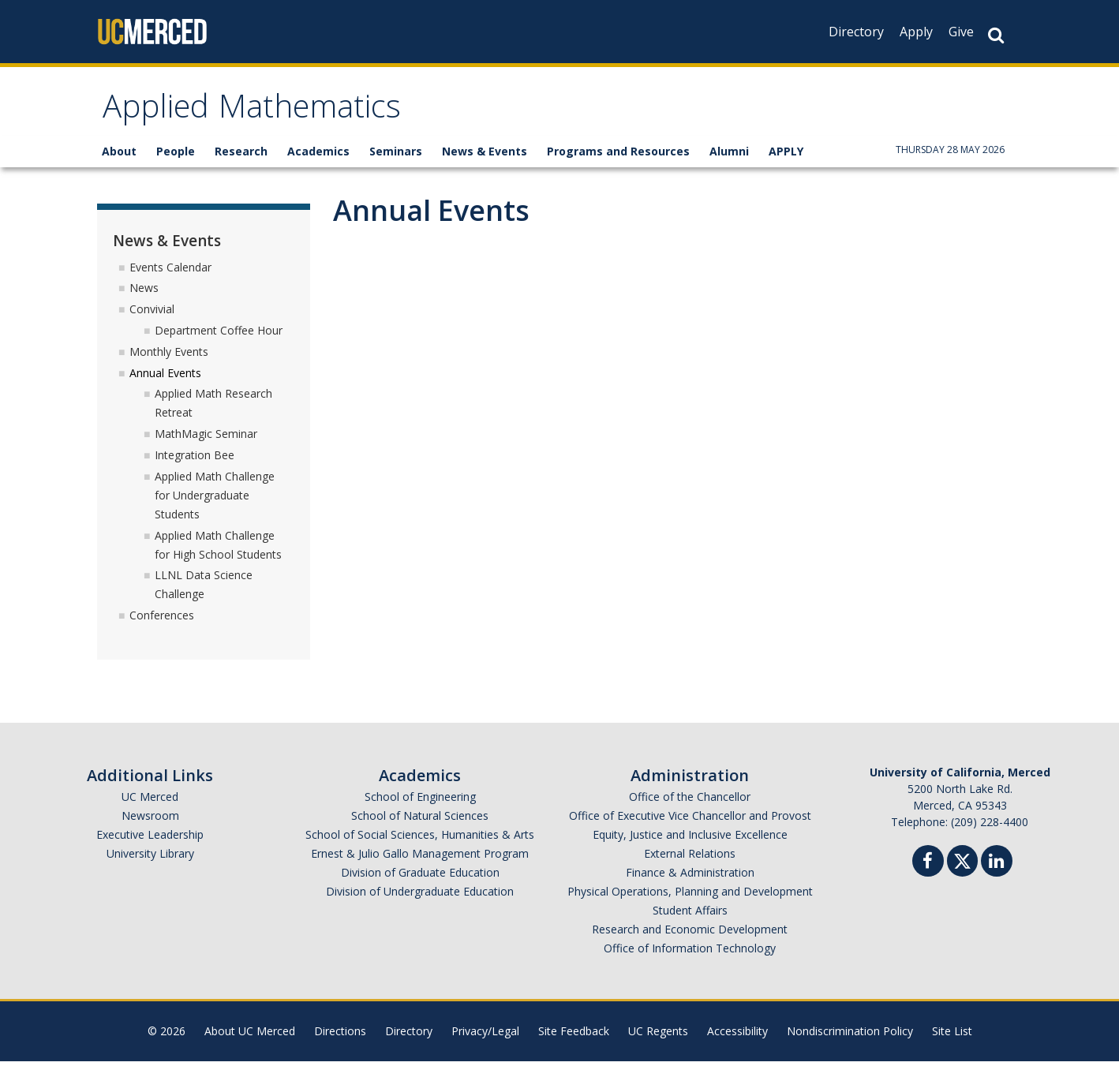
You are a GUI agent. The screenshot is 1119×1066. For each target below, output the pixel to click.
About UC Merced (249, 1035)
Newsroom (150, 820)
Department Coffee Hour (219, 334)
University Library (150, 858)
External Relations (689, 858)
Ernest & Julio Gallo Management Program (420, 858)
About (119, 155)
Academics (318, 155)
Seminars (395, 155)
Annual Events (165, 376)
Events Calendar (170, 271)
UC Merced (150, 801)
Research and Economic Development (690, 933)
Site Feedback (573, 1035)
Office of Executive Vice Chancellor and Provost (690, 820)
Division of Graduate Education (420, 877)
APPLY (786, 155)
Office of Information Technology (690, 952)
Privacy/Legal (485, 1035)
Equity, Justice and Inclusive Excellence (690, 839)
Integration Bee (194, 459)
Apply (916, 31)
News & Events (484, 155)
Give (961, 31)
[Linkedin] (997, 867)
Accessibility (737, 1035)
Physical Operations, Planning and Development (690, 895)
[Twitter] (962, 863)
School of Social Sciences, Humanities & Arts (419, 839)
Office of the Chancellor (689, 801)
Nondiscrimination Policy (850, 1035)
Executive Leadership (150, 839)
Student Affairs (690, 914)
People (175, 155)
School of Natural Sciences (419, 820)
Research (241, 155)
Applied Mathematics (267, 113)
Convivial (151, 313)
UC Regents (658, 1035)
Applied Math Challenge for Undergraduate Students (215, 499)
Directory (856, 31)
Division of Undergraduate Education (420, 895)
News (144, 292)
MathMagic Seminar (206, 438)
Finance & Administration (690, 877)
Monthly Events (168, 356)
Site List (952, 1035)
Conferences (161, 619)
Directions (340, 1035)
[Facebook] (928, 867)
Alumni (729, 155)
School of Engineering (420, 801)
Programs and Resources (618, 155)
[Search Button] (996, 35)
